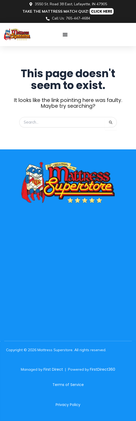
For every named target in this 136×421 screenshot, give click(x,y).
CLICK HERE (101, 11)
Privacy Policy (68, 404)
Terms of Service (68, 384)
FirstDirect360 (102, 369)
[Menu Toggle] (65, 34)
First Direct (53, 369)
